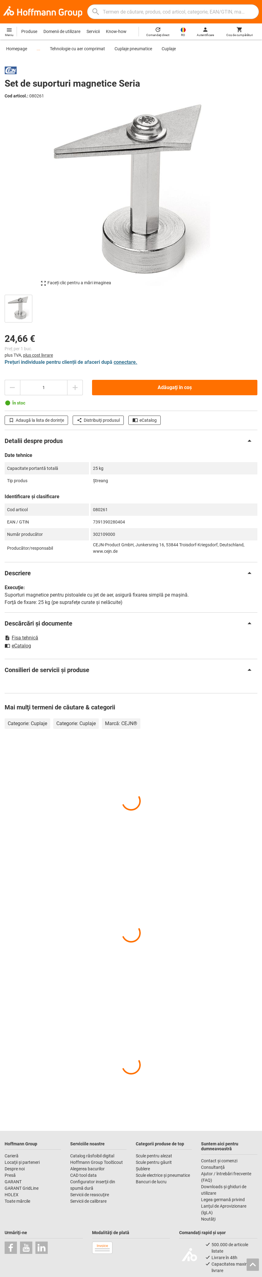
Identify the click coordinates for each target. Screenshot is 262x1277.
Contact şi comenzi (219, 1160)
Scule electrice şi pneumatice (163, 1175)
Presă (10, 1175)
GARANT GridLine (21, 1188)
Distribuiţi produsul (98, 420)
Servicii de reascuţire (89, 1194)
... (38, 48)
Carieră (11, 1155)
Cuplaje (169, 48)
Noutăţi (208, 1219)
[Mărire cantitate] (75, 387)
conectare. (125, 362)
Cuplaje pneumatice (133, 48)
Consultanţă (213, 1167)
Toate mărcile (17, 1201)
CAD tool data (83, 1175)
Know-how (116, 31)
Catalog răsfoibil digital (92, 1155)
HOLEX (11, 1194)
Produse (29, 31)
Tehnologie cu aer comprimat (77, 48)
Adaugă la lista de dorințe (36, 420)
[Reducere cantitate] (12, 387)
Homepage (16, 48)
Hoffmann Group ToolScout (96, 1162)
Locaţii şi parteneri (22, 1162)
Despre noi (15, 1168)
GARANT (13, 1181)
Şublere (143, 1168)
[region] (131, 307)
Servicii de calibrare (88, 1201)
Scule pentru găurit (154, 1162)
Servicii (93, 31)
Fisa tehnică (21, 638)
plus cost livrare (38, 355)
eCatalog (144, 420)
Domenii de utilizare (61, 31)
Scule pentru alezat (154, 1155)
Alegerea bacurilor (87, 1168)
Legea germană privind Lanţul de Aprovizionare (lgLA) (223, 1206)
